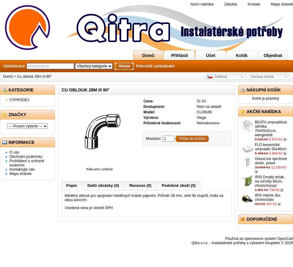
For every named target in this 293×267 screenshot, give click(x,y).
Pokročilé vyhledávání (155, 66)
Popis (71, 185)
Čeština (217, 77)
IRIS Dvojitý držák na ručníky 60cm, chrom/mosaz (269, 181)
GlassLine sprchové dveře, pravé (271, 161)
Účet (210, 55)
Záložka (230, 4)
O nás (14, 152)
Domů (148, 55)
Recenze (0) (140, 185)
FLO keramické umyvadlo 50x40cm (270, 147)
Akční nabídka (202, 4)
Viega (201, 118)
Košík (242, 55)
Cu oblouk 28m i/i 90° (34, 76)
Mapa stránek (282, 4)
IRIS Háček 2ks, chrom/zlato (268, 197)
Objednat (273, 55)
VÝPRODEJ (19, 100)
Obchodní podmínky (25, 157)
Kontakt (254, 4)
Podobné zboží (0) (179, 185)
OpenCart (285, 239)
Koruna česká (262, 77)
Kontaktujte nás (22, 169)
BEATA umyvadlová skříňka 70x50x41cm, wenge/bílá (271, 128)
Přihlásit (179, 55)
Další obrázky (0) (103, 185)
